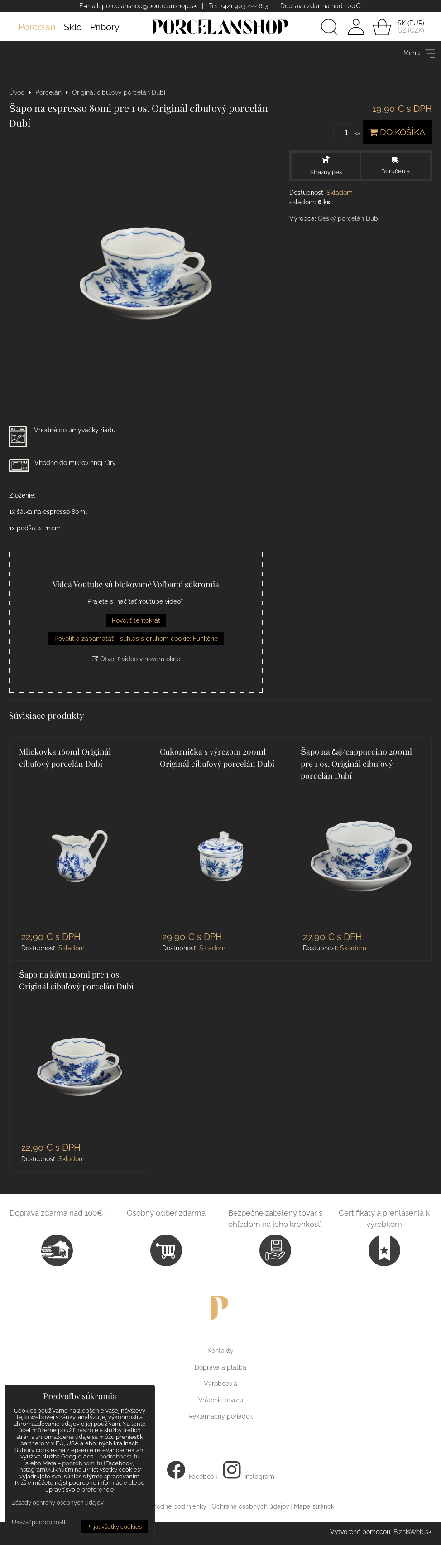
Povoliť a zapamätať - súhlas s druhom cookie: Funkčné (136, 638)
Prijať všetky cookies (114, 1526)
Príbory (105, 27)
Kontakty (220, 1350)
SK (402, 23)
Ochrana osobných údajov (250, 1506)
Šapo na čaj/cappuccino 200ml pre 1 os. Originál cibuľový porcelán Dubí (356, 763)
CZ (402, 30)
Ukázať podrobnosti (38, 1522)
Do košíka (397, 132)
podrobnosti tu (119, 1456)
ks (348, 133)
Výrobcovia (220, 1383)
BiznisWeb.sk (412, 1531)
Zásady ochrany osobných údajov (58, 1502)
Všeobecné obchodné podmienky (156, 1506)
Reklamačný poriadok (220, 1416)
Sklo (73, 27)
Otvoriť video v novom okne (136, 659)
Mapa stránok (314, 1506)
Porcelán (37, 27)
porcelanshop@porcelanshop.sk (149, 6)
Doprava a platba (220, 1367)
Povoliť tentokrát (136, 620)
